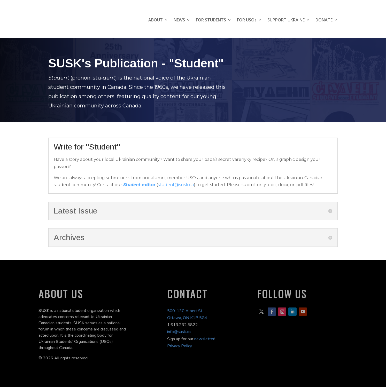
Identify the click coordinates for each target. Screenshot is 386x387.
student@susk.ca (176, 184)
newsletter (204, 339)
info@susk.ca (179, 332)
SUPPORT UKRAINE (286, 20)
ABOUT (155, 20)
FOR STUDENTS (211, 20)
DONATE (324, 20)
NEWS (179, 20)
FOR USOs (247, 20)
